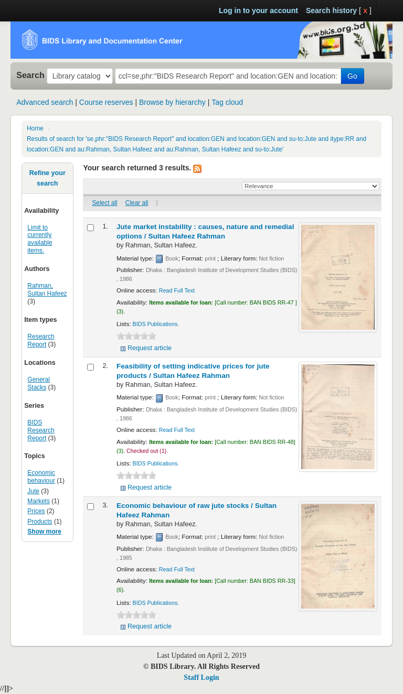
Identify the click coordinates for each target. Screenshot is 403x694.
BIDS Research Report (40, 430)
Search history (331, 10)
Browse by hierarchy (172, 102)
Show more (44, 531)
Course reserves (106, 102)
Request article (150, 348)
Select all (104, 203)
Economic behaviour (41, 476)
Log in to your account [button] (258, 10)
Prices (36, 511)
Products (39, 521)
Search (30, 75)
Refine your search (47, 178)
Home (35, 128)
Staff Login (201, 677)
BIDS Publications (155, 324)
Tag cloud (227, 102)
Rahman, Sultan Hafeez (47, 289)
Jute (33, 491)
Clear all (137, 203)
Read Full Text (177, 290)
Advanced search (44, 102)
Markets (38, 501)
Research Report (40, 340)
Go (352, 76)
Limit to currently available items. (39, 239)
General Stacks (38, 383)
